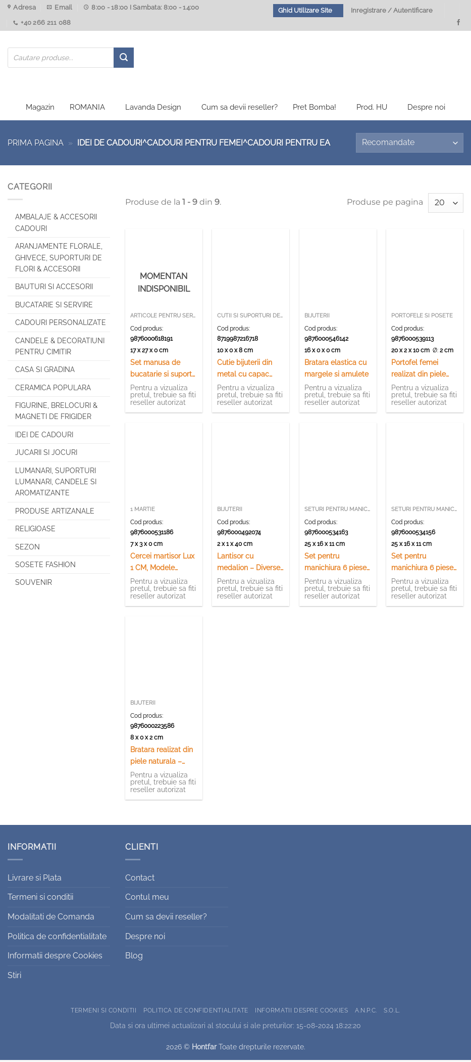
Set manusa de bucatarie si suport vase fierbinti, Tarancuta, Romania (163, 371)
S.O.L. (392, 1013)
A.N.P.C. (366, 1013)
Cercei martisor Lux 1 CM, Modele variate (162, 564)
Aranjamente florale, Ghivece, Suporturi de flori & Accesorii (58, 260)
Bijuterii (317, 317)
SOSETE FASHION (45, 567)
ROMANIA (87, 109)
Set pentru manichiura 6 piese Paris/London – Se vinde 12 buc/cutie (422, 564)
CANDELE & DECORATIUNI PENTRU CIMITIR (59, 348)
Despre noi (426, 109)
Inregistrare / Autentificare (392, 10)
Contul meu (147, 899)
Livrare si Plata (35, 880)
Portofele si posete (422, 317)
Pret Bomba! (314, 109)
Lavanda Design (153, 109)
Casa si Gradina (45, 372)
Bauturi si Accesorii (54, 289)
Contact (139, 880)
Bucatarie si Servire (54, 307)
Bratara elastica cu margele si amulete (336, 370)
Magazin (40, 109)
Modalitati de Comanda (51, 919)
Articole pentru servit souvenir (163, 317)
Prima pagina (36, 145)
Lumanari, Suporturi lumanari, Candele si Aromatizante (55, 484)
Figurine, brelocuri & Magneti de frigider (56, 413)
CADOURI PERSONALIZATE (60, 325)
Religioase (35, 531)
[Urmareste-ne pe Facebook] (458, 22)
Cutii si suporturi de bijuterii (250, 317)
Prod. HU (371, 109)
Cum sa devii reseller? (239, 109)
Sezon (27, 549)
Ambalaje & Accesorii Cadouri (56, 225)
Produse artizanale (54, 513)
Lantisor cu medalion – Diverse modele (248, 564)
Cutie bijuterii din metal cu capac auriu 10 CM (244, 371)
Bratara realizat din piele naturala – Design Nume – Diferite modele (161, 758)
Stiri (14, 977)
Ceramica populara (53, 390)
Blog (134, 958)
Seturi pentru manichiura (338, 511)
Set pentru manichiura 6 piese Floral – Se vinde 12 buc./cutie (336, 564)
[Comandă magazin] (409, 145)
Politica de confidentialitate (57, 938)
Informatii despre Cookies (55, 958)
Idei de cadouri (44, 437)
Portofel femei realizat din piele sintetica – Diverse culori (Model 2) (421, 371)
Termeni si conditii (40, 899)
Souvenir (33, 585)
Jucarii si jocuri (46, 455)
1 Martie (142, 511)
